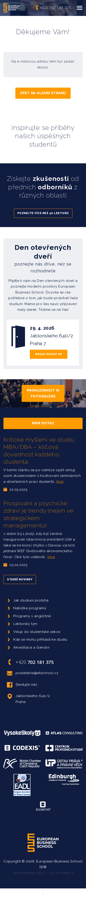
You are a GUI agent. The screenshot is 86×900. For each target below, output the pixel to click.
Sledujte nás (22, 685)
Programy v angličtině (32, 616)
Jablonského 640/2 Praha (28, 698)
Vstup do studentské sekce (36, 632)
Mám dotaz (43, 423)
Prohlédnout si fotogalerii (43, 393)
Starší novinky (19, 579)
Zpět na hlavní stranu (43, 93)
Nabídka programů (29, 608)
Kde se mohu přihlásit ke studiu (40, 639)
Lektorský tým (25, 624)
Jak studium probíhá (31, 600)
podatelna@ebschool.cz (32, 673)
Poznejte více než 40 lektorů (43, 213)
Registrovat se (48, 354)
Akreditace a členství (31, 647)
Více (60, 482)
